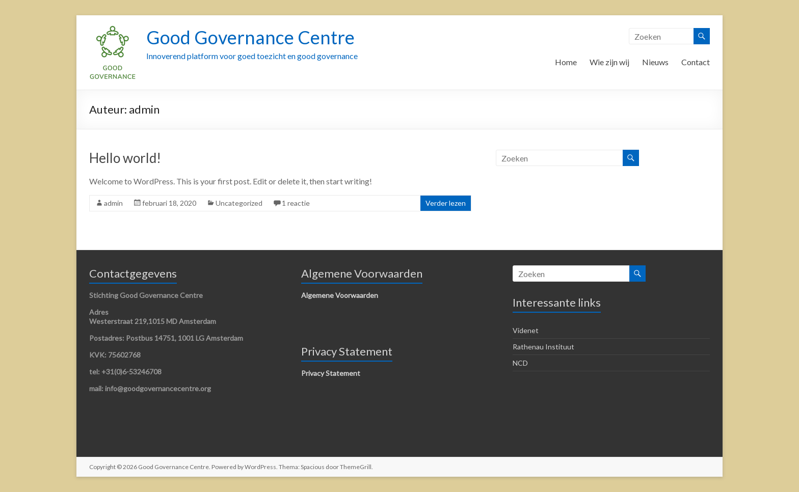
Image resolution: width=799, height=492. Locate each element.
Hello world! (125, 158)
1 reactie (296, 203)
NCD (520, 363)
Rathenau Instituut (543, 346)
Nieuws (655, 62)
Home (566, 62)
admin (113, 203)
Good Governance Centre (250, 37)
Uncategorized (239, 203)
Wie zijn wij (609, 62)
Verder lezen (445, 203)
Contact (695, 62)
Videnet (526, 330)
